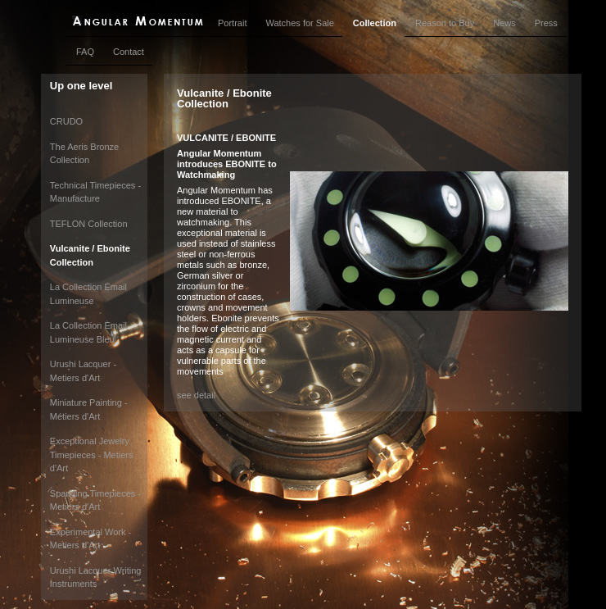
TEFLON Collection (89, 224)
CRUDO (66, 121)
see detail (196, 395)
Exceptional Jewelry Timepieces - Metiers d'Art (91, 454)
